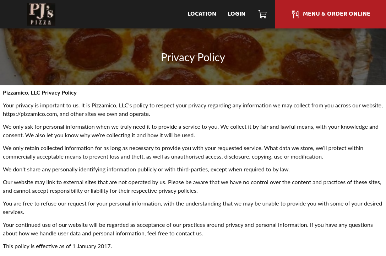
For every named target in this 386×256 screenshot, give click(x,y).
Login (236, 14)
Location (201, 14)
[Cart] (263, 14)
